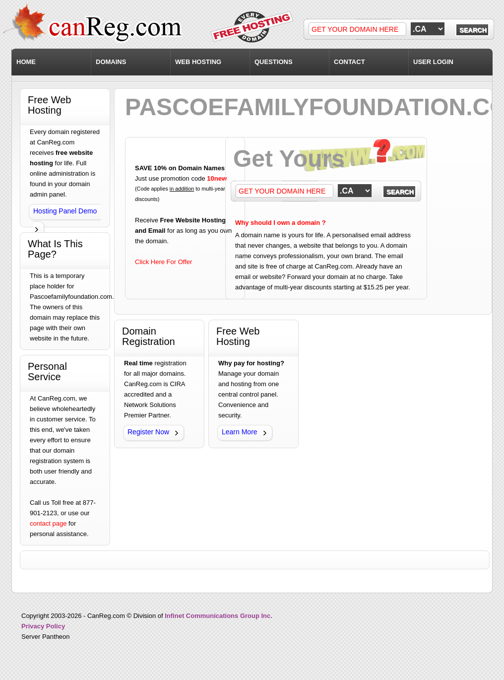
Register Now (148, 432)
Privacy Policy (43, 626)
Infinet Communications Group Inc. (218, 615)
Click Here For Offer (163, 262)
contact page (48, 523)
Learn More (239, 432)
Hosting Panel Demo (65, 211)
